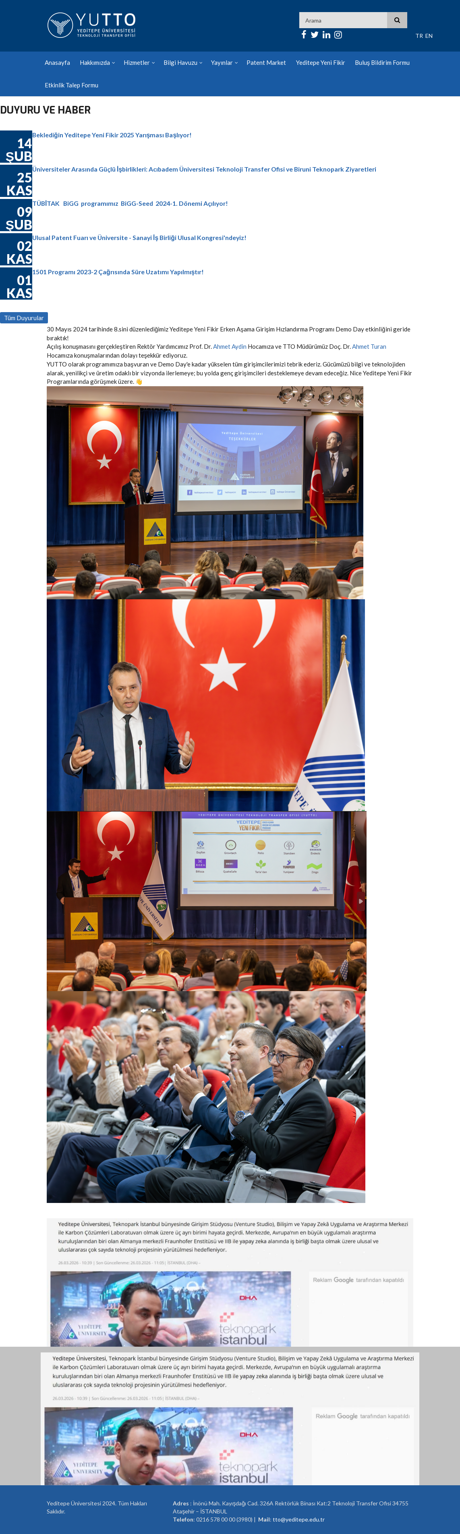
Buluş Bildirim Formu (382, 62)
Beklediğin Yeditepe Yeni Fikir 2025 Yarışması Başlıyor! (114, 135)
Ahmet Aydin (230, 346)
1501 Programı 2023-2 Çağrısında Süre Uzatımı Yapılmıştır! (119, 271)
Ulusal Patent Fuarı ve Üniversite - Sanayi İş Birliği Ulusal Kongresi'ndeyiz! (142, 237)
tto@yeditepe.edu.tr (299, 1519)
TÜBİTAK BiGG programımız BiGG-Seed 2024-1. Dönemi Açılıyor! (132, 203)
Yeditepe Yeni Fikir (320, 62)
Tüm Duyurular (24, 317)
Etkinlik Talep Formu (71, 85)
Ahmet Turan (369, 346)
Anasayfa (57, 62)
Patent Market (266, 62)
